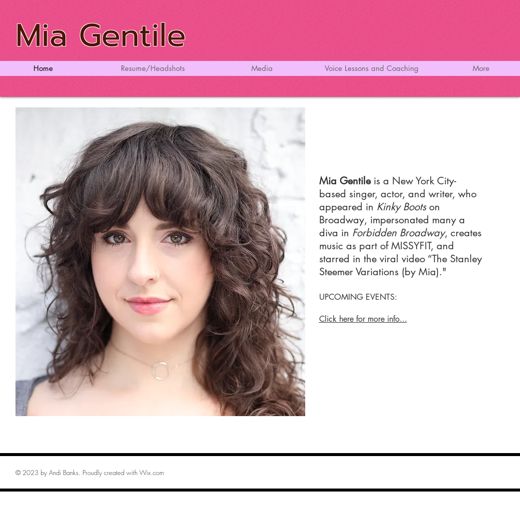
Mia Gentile (100, 35)
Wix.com (151, 472)
